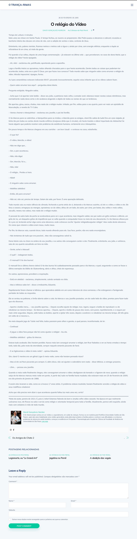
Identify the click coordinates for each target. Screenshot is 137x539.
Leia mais (45, 421)
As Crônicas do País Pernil (78, 30)
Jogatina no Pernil (57, 458)
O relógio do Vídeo (68, 24)
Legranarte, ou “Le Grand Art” (23, 458)
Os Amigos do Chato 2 (23, 438)
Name (11, 501)
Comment (13, 481)
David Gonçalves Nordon (54, 30)
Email (73, 501)
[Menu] (132, 4)
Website (12, 510)
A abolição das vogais (100, 458)
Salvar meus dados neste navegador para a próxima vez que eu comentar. (40, 519)
